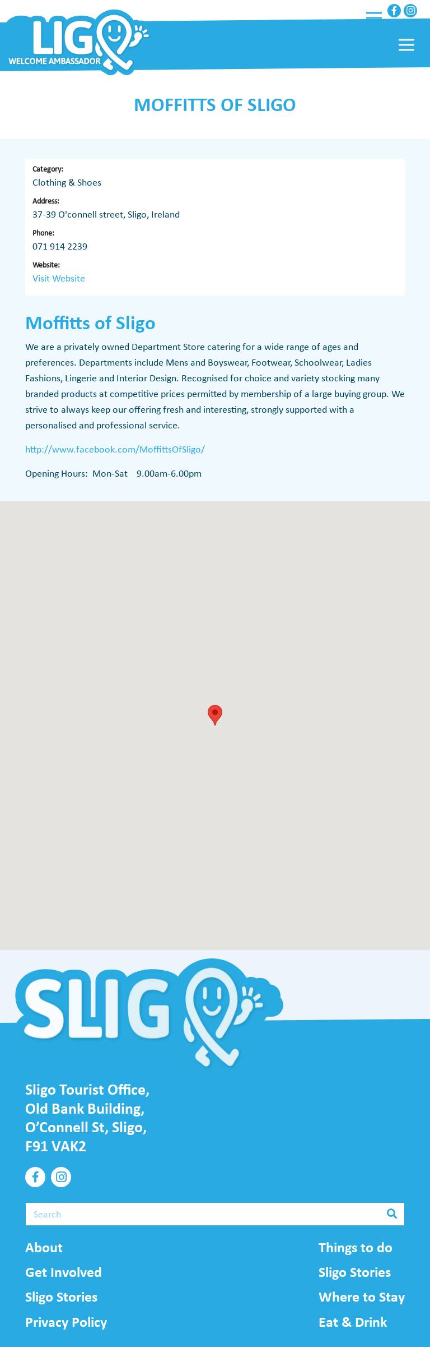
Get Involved (63, 1272)
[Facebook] (394, 10)
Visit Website (58, 278)
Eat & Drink (353, 1322)
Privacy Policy (66, 1322)
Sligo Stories (61, 1297)
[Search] (215, 1214)
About (44, 1247)
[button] (215, 715)
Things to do (355, 1247)
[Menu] (374, 18)
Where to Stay (362, 1297)
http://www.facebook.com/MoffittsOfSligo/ (115, 449)
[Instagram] (410, 10)
